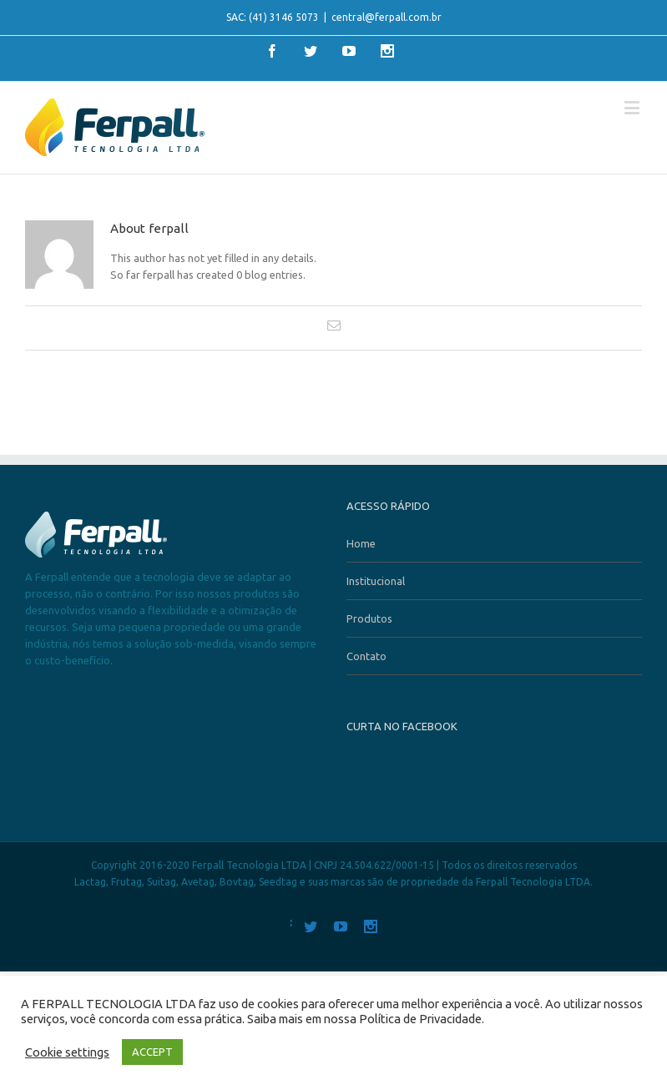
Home (361, 543)
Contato (366, 656)
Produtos (369, 618)
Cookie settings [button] (67, 1052)
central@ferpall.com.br (386, 17)
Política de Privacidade (420, 1019)
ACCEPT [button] (152, 1051)
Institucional (375, 581)
